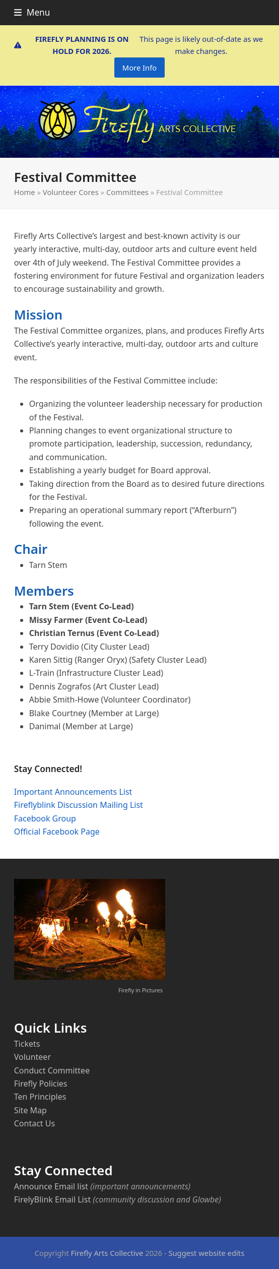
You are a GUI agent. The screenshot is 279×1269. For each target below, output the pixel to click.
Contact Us (34, 1123)
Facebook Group (45, 818)
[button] (32, 12)
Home (24, 192)
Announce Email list (51, 1186)
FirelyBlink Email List (52, 1199)
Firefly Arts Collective (107, 1253)
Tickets (27, 1043)
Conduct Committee (52, 1070)
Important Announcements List (73, 791)
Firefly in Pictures (140, 990)
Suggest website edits (206, 1253)
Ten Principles (40, 1096)
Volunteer (32, 1056)
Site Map (30, 1110)
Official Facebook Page (57, 831)
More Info (139, 67)
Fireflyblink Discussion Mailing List (78, 804)
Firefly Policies (40, 1083)
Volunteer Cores (71, 192)
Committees (127, 192)
